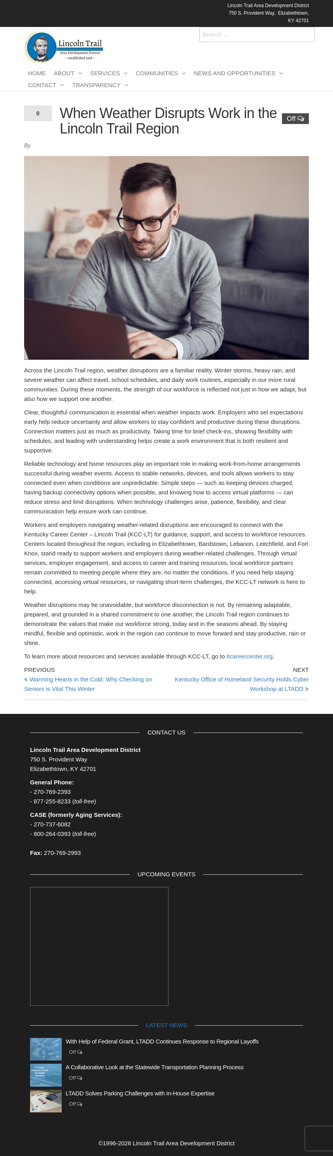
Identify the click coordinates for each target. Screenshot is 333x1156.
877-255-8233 (52, 801)
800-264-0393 (52, 833)
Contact (42, 85)
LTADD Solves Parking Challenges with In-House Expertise (140, 1093)
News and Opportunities (234, 73)
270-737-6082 (52, 824)
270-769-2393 (52, 791)
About (64, 73)
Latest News (166, 1025)
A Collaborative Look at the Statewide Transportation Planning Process (155, 1067)
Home (37, 73)
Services (105, 73)
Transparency (96, 85)
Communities (157, 73)
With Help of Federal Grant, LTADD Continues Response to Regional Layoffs (162, 1041)
